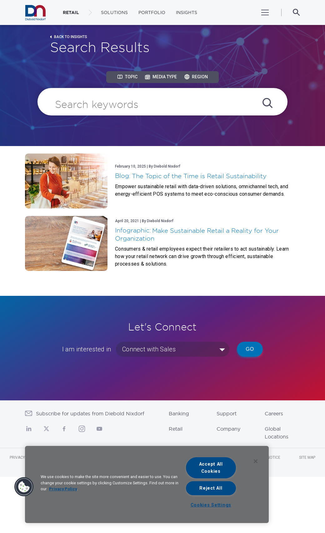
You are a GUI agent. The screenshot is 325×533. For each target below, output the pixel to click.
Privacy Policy (63, 489)
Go (250, 349)
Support (227, 413)
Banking (179, 413)
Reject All (210, 488)
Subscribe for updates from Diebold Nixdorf (90, 413)
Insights (186, 12)
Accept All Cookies (211, 468)
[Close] (255, 461)
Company (228, 429)
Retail (175, 429)
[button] (24, 487)
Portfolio (151, 12)
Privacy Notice (24, 457)
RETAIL (71, 12)
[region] (147, 484)
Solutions (114, 12)
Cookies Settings (211, 505)
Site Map (307, 457)
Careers (274, 413)
